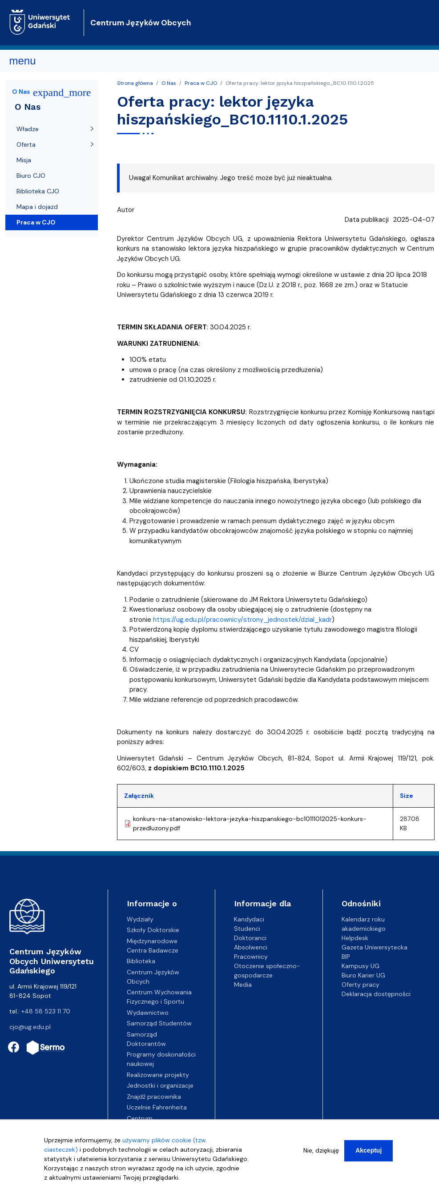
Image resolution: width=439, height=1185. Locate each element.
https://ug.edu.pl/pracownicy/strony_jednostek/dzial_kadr (242, 619)
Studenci (247, 929)
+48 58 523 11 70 (45, 1011)
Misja (23, 160)
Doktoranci (250, 938)
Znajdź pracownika (154, 1097)
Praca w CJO (201, 83)
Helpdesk (355, 938)
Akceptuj (368, 1153)
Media (243, 985)
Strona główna (135, 83)
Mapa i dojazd (37, 207)
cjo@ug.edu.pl (30, 1027)
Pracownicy (251, 957)
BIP (346, 957)
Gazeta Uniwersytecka (374, 947)
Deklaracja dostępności (376, 994)
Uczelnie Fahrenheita (157, 1107)
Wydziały (140, 919)
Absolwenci (250, 947)
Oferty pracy (360, 985)
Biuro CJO (30, 176)
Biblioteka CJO (37, 191)
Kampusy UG (360, 966)
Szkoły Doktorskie (153, 930)
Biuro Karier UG (363, 975)
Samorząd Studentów (159, 1023)
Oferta (26, 144)
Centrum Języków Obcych (140, 23)
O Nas (168, 83)
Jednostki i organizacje (160, 1085)
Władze (27, 129)
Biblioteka (141, 961)
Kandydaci (249, 919)
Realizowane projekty (158, 1075)
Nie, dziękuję (321, 1153)
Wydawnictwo (148, 1013)
